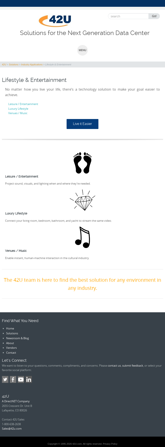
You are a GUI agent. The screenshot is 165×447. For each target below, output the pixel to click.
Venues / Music (17, 113)
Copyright (52, 444)
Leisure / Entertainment (23, 104)
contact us (114, 365)
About (10, 343)
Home (10, 328)
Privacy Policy (110, 444)
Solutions (12, 333)
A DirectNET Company (16, 401)
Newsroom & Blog (17, 338)
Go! (154, 16)
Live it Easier (82, 124)
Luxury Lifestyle (18, 109)
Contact (11, 353)
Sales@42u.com (12, 428)
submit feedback (132, 365)
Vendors (11, 348)
